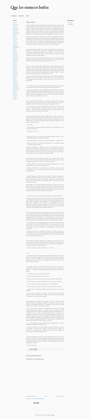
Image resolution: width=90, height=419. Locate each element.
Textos (27, 15)
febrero (14, 26)
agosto (14, 34)
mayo (14, 39)
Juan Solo (70, 22)
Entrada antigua (59, 396)
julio (14, 36)
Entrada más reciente (31, 396)
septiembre (15, 32)
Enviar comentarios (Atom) (38, 398)
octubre (15, 31)
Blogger (53, 415)
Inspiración (21, 15)
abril (14, 22)
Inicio (46, 396)
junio (14, 37)
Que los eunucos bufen (30, 7)
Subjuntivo (70, 24)
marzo (14, 24)
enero (14, 27)
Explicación (14, 15)
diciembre (15, 29)
